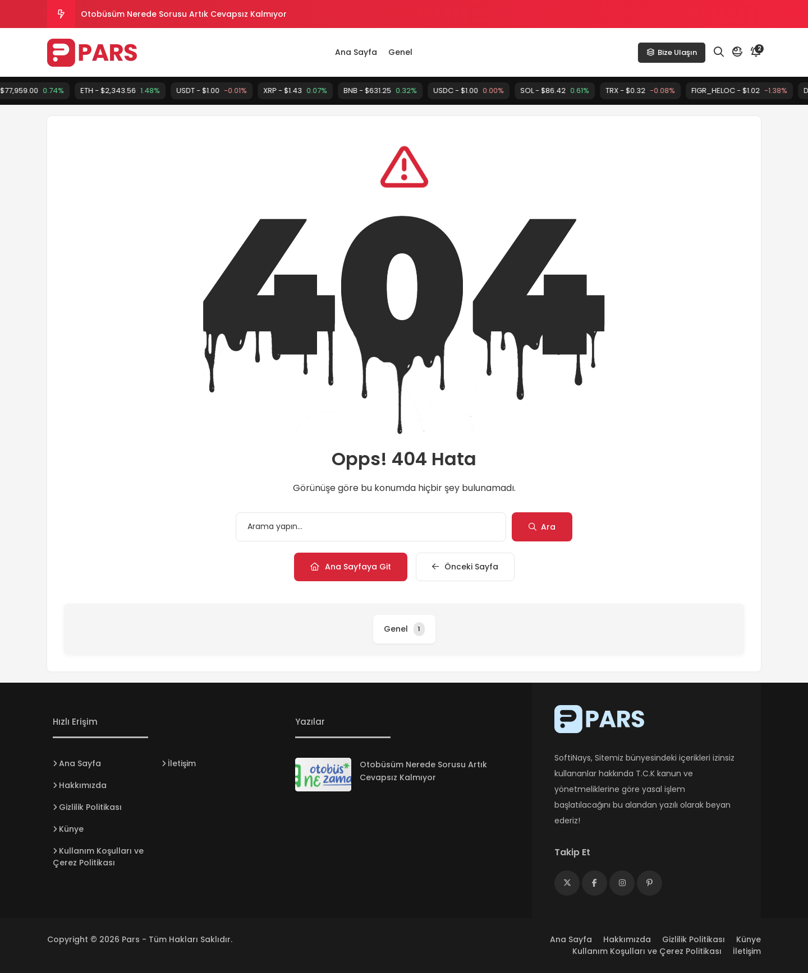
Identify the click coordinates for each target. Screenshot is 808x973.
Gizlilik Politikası (90, 807)
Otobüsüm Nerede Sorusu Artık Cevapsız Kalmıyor (184, 14)
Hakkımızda (83, 785)
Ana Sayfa (356, 52)
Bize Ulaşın (671, 52)
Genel (400, 52)
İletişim (182, 763)
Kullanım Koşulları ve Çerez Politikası (98, 856)
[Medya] (567, 883)
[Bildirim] (756, 52)
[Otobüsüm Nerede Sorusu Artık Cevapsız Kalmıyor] (323, 774)
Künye (71, 829)
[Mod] (737, 52)
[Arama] (719, 52)
